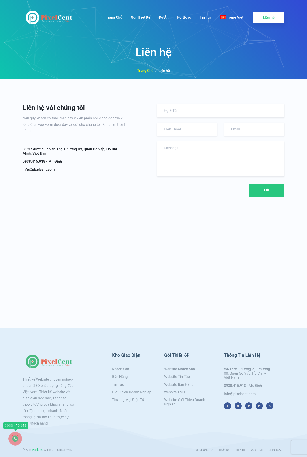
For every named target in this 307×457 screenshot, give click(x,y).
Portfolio (184, 17)
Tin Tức (206, 17)
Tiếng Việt (231, 17)
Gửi (266, 190)
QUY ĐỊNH (257, 449)
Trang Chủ (114, 17)
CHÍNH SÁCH (276, 449)
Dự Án (164, 17)
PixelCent (37, 449)
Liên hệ (269, 17)
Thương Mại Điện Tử (128, 400)
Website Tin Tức (177, 377)
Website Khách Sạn (179, 369)
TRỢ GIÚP (224, 449)
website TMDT (175, 392)
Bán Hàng (120, 377)
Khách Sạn (120, 369)
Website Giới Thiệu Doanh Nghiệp (184, 402)
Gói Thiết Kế (140, 17)
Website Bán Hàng (179, 384)
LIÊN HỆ (240, 449)
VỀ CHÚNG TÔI (204, 449)
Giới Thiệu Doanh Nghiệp (131, 392)
